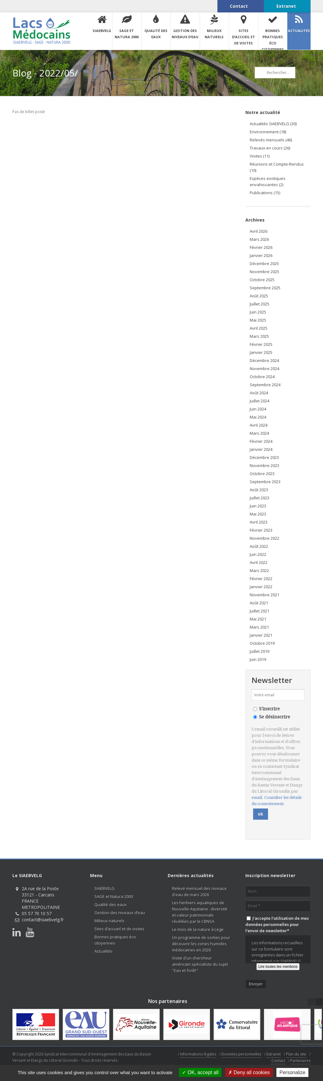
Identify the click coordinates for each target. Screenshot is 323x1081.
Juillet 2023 (259, 498)
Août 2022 (259, 546)
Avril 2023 (258, 522)
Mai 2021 (258, 619)
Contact (278, 1060)
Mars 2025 (259, 336)
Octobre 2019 (262, 643)
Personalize (293, 1072)
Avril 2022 (258, 562)
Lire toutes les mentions (278, 966)
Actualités (103, 951)
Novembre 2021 (264, 595)
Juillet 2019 (259, 651)
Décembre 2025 (264, 263)
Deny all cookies (249, 1072)
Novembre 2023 (264, 465)
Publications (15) (265, 192)
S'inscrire (269, 708)
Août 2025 (259, 296)
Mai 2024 (258, 417)
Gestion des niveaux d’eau (119, 912)
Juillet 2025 (259, 304)
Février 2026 (261, 247)
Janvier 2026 (261, 255)
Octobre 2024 (262, 376)
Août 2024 (259, 393)
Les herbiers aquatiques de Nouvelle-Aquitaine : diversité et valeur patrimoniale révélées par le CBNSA (199, 912)
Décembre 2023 (264, 457)
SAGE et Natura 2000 (113, 896)
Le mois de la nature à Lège (198, 929)
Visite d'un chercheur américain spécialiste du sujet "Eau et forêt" (200, 964)
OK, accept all (200, 1072)
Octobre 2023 (262, 473)
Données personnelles (241, 1054)
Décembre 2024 (264, 360)
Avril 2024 (258, 425)
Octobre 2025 (262, 279)
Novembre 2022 (264, 538)
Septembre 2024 (265, 384)
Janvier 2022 (261, 586)
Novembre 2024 (264, 368)
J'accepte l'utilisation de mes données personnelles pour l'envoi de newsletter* (277, 924)
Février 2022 (261, 578)
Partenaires (300, 1060)
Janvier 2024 (261, 449)
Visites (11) (260, 156)
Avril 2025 (258, 328)
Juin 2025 (258, 312)
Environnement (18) (268, 132)
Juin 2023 (258, 506)
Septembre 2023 (265, 481)
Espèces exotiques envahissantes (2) (267, 181)
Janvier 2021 (261, 635)
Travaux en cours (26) (270, 148)
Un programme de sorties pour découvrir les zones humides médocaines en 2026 (201, 944)
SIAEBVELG (104, 888)
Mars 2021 (259, 627)
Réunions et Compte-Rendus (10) (277, 167)
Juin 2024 (258, 409)
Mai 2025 (258, 320)
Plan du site (296, 1054)
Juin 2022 (258, 554)
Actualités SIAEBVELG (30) (273, 123)
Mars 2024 (259, 433)
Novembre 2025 (264, 271)
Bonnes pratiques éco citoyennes (115, 940)
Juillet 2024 (259, 401)
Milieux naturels (109, 920)
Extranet (273, 1054)
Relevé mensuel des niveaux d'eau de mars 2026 (199, 891)
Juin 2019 (258, 659)
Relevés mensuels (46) (271, 140)
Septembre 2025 (265, 288)
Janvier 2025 (261, 352)
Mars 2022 (259, 570)
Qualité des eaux (110, 904)
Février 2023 (261, 530)
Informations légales (198, 1054)
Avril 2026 (258, 231)
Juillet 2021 (259, 611)
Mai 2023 (258, 514)
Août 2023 (259, 489)
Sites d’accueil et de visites (119, 929)
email (257, 797)
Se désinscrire (274, 716)
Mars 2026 (259, 239)
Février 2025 (261, 344)
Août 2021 (259, 603)
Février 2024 (261, 441)
